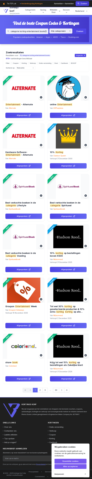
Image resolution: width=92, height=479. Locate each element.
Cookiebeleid (40, 476)
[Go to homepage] (11, 11)
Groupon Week (21, 306)
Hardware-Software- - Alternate (19, 153)
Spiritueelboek (14, 209)
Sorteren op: (10, 68)
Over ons (7, 427)
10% (56, 152)
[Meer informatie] (41, 97)
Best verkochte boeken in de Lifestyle (20, 204)
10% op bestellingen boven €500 (65, 254)
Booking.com (74, 37)
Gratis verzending (55, 427)
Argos (48, 37)
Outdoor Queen (59, 156)
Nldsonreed (58, 259)
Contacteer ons (10, 431)
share (11, 362)
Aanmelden (58, 4)
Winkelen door (55, 11)
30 (56, 390)
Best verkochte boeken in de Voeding (20, 254)
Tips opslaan (8, 439)
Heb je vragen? (10, 442)
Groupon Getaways (16, 310)
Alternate (12, 108)
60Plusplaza (58, 108)
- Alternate (19, 104)
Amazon (39, 37)
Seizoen (66, 11)
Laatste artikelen (10, 435)
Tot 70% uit (11, 4)
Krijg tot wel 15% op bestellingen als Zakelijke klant (66, 363)
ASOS (55, 37)
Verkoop (52, 431)
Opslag (43, 11)
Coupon (52, 435)
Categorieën (30, 11)
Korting (51, 439)
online (61, 104)
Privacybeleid (41, 464)
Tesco (63, 37)
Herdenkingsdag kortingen (32, 4)
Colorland (13, 366)
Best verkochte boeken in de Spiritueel (65, 204)
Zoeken (79, 31)
